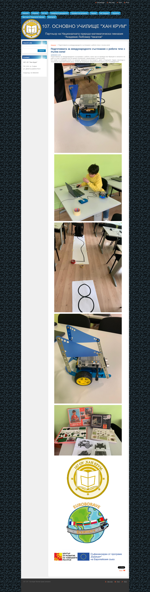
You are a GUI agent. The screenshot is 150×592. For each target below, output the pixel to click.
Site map (112, 2)
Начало (53, 45)
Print (127, 2)
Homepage (101, 2)
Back (121, 570)
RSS (120, 2)
